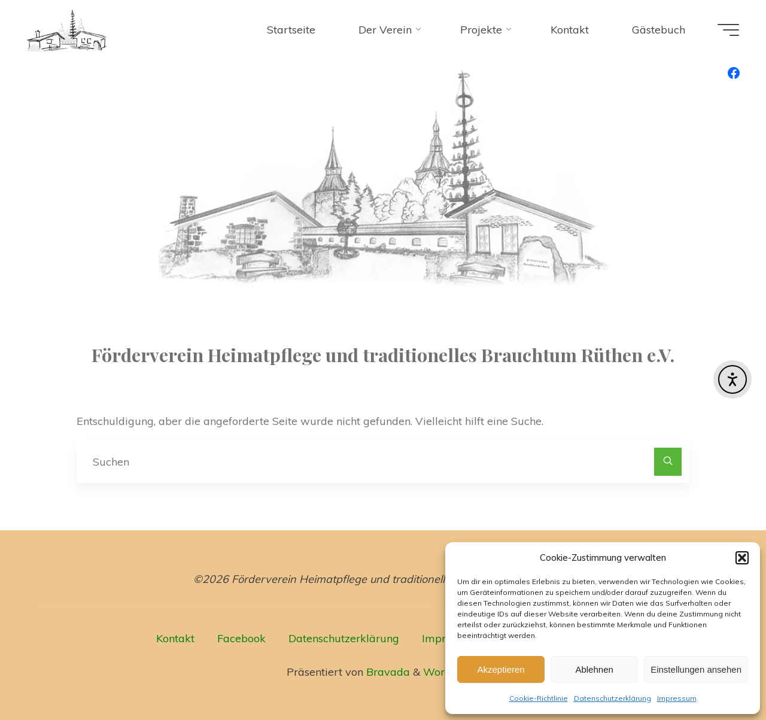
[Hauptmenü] (728, 30)
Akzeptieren (500, 669)
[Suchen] (668, 462)
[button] (742, 558)
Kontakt (175, 638)
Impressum (677, 698)
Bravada (386, 672)
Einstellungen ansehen (696, 669)
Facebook (241, 638)
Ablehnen (594, 669)
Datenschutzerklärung (612, 698)
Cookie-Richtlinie (538, 698)
